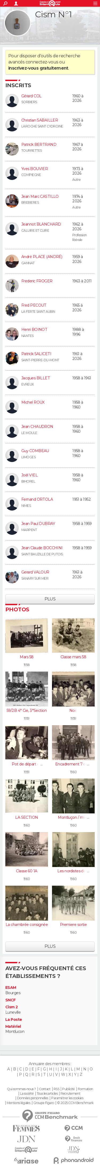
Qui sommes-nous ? (21, 1089)
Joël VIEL (29, 475)
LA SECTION (26, 817)
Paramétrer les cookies (67, 1098)
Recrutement (70, 1093)
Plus (50, 598)
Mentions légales (18, 1103)
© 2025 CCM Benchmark (75, 1103)
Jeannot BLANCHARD (41, 224)
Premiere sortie (73, 924)
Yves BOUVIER (34, 168)
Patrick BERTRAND (38, 144)
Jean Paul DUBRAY (38, 523)
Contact (44, 1089)
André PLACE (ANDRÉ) (41, 256)
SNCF (10, 1000)
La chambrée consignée (27, 924)
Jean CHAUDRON (37, 426)
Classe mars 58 (73, 657)
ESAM (10, 987)
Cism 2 (11, 1007)
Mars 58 (26, 657)
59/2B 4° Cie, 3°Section (27, 710)
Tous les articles (47, 1093)
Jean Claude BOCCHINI (42, 547)
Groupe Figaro (43, 1103)
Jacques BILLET (35, 378)
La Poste (13, 1019)
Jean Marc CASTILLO (40, 196)
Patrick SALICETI (36, 353)
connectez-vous (42, 62)
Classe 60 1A (26, 871)
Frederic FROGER (37, 281)
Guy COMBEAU (35, 450)
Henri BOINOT (34, 329)
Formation (85, 1089)
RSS (56, 1089)
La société (27, 1093)
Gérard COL (31, 96)
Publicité (68, 1089)
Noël (73, 710)
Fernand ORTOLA (37, 499)
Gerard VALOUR (35, 572)
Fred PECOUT (33, 305)
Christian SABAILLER (39, 120)
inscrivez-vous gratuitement (38, 68)
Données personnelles (32, 1098)
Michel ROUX (33, 402)
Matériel (13, 1026)
